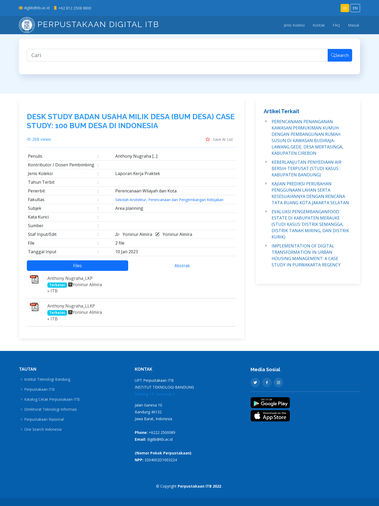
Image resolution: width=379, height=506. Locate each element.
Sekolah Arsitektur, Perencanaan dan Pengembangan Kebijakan (169, 203)
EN (355, 8)
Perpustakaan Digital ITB (89, 24)
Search (340, 58)
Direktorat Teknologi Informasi (50, 409)
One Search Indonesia (43, 429)
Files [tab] (77, 269)
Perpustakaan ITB (39, 389)
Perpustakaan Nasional (44, 419)
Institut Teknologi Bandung (47, 379)
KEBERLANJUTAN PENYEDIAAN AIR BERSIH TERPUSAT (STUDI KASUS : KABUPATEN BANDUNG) (306, 171)
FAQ (336, 25)
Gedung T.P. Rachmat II (155, 393)
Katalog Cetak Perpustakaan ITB (52, 399)
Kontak (319, 25)
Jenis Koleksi (294, 25)
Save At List (219, 142)
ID (345, 8)
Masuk (353, 25)
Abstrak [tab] (182, 269)
